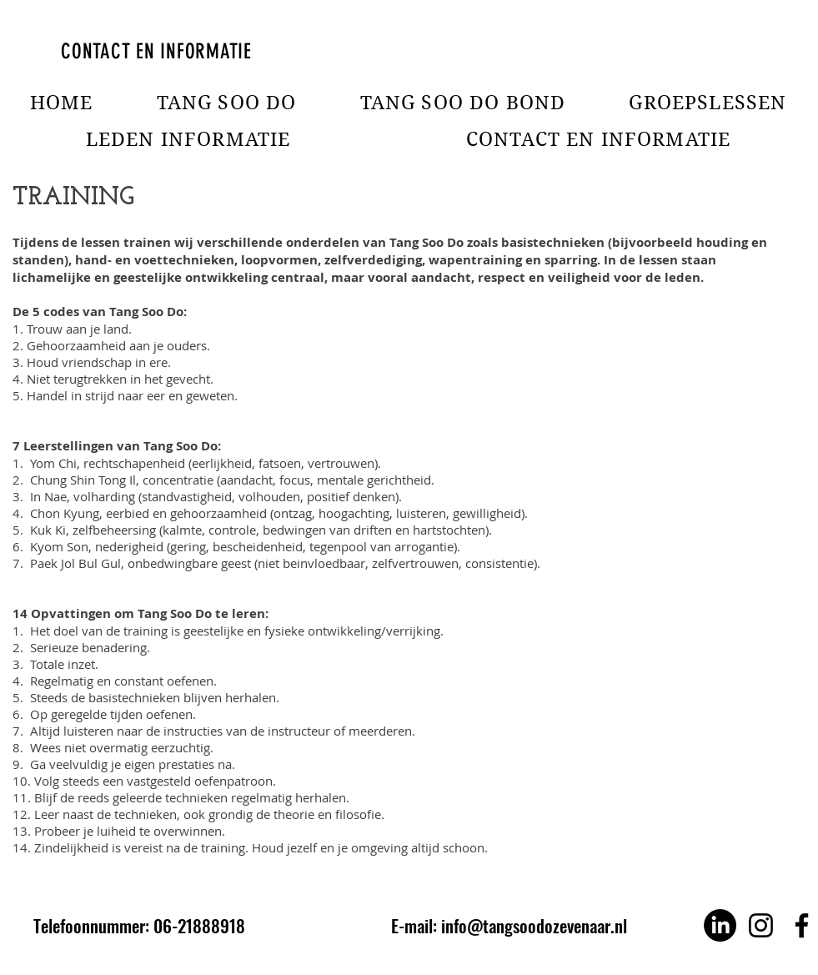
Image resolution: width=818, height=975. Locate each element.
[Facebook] (801, 925)
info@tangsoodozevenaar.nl (534, 925)
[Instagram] (761, 925)
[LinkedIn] (720, 925)
